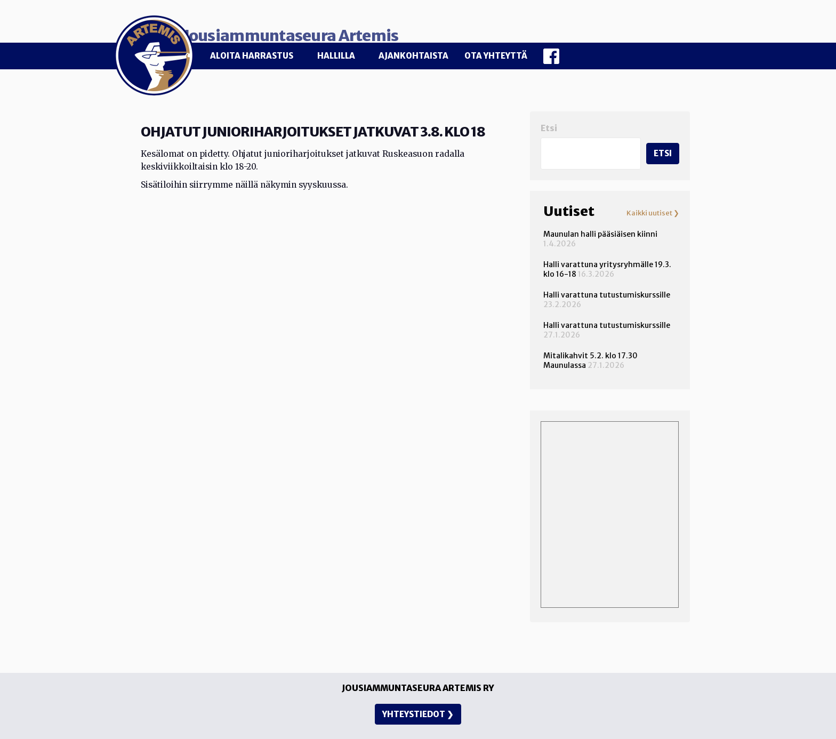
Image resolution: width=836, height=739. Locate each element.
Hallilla (336, 56)
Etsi (549, 120)
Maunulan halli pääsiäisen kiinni (600, 226)
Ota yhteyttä (495, 56)
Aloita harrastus (251, 56)
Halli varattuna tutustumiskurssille (606, 287)
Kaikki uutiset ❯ (652, 205)
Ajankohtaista (413, 56)
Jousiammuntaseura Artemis (360, 27)
